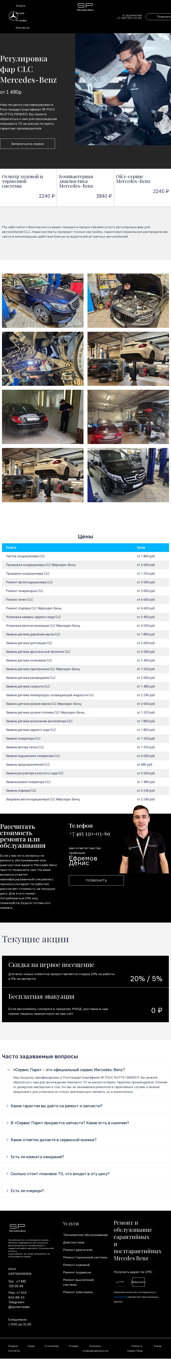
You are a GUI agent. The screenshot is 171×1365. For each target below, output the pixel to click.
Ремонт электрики (77, 1292)
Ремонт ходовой (76, 1265)
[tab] (85, 1069)
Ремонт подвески (77, 1272)
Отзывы (21, 20)
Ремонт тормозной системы (85, 1257)
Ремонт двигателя (77, 1250)
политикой (120, 1296)
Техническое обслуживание (85, 1235)
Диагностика (73, 1242)
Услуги (20, 5)
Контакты (22, 27)
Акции (20, 13)
